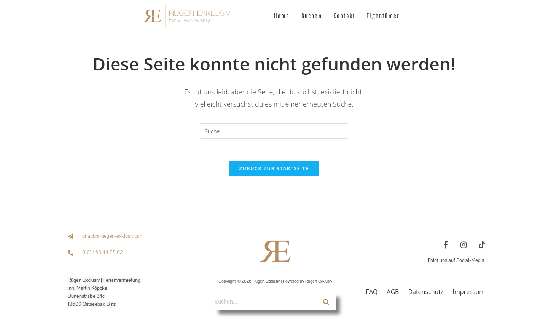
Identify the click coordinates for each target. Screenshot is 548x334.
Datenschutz (425, 292)
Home (282, 16)
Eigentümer (383, 16)
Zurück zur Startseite (274, 169)
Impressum (469, 292)
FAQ (372, 292)
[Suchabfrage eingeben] (274, 131)
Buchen (311, 16)
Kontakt (344, 16)
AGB (393, 292)
